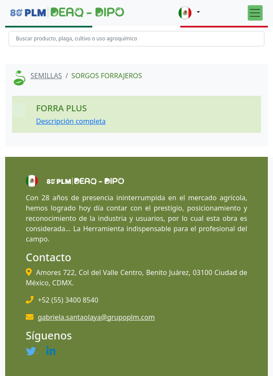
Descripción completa (71, 121)
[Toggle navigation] (255, 12)
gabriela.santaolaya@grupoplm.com (96, 317)
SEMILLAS (46, 75)
